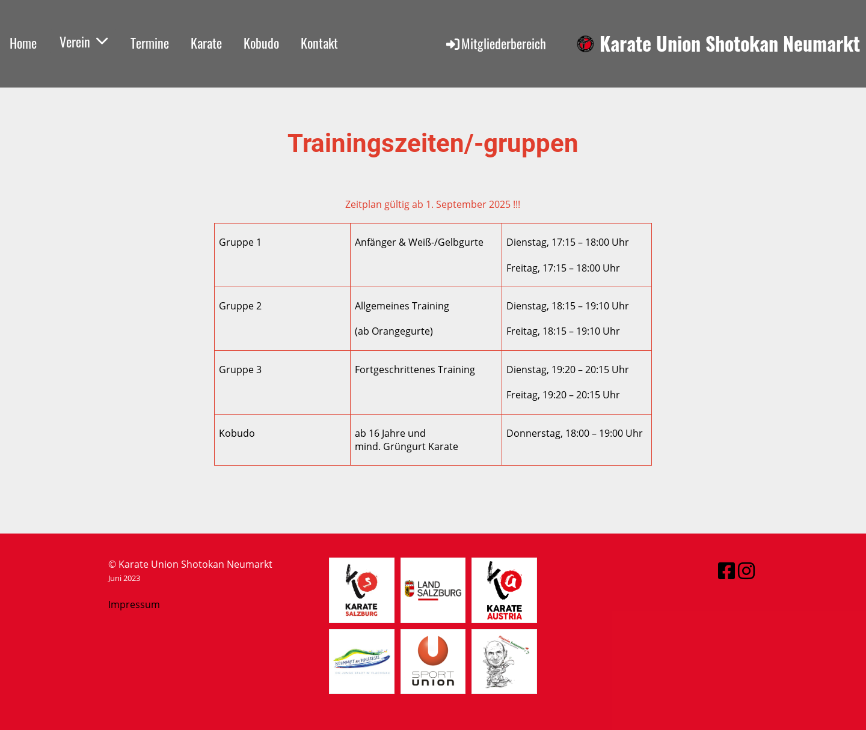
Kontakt (319, 42)
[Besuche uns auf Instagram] (746, 570)
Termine (150, 42)
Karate (206, 42)
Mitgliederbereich (495, 43)
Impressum (134, 604)
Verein (84, 41)
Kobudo (261, 42)
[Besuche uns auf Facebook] (726, 570)
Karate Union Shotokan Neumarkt (730, 43)
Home (23, 42)
